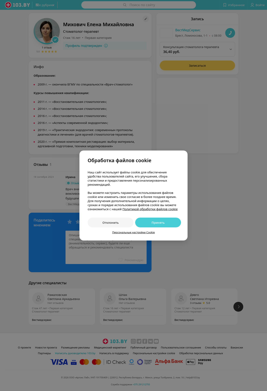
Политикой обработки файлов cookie (150, 209)
